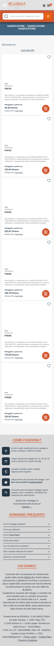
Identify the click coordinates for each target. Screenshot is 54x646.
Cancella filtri (27, 50)
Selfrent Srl (29, 577)
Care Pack (19, 111)
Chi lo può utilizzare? (11, 529)
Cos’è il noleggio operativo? (14, 524)
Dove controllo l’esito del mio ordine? (18, 551)
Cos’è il (11, 535)
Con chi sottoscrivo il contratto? (16, 546)
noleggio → (27, 507)
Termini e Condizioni (27, 640)
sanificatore (16, 26)
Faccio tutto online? (11, 540)
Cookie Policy (45, 637)
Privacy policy (30, 637)
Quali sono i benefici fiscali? (14, 557)
